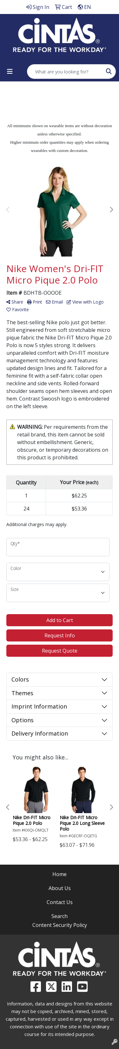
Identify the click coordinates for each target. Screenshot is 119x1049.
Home (59, 874)
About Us (60, 888)
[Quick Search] (64, 71)
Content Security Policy (59, 925)
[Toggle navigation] (10, 71)
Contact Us (60, 902)
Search (59, 916)
